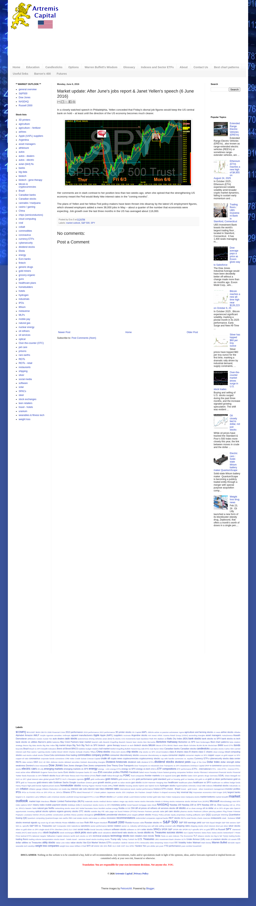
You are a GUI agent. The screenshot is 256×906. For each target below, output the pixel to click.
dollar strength (227, 762)
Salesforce (75, 826)
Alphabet (20, 735)
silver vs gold (21, 829)
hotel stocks (119, 785)
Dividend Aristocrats (116, 762)
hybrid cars (143, 786)
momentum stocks (90, 805)
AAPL (144, 732)
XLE (110, 846)
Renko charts (196, 818)
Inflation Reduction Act (51, 789)
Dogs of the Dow (199, 762)
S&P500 (23, 93)
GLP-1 (58, 779)
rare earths (24, 355)
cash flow (27, 752)
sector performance (98, 826)
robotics (71, 822)
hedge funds (235, 782)
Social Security (96, 829)
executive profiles (111, 772)
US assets (232, 839)
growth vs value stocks (121, 782)
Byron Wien (159, 749)
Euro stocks (69, 772)
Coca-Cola (49, 755)
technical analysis (101, 836)
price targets (132, 815)
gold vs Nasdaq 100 (189, 779)
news (73, 808)
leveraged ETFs (86, 797)
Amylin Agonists (47, 735)
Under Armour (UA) (195, 839)
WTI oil (90, 846)
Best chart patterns (226, 67)
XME (118, 846)
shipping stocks (196, 826)
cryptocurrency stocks (149, 758)
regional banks (162, 818)
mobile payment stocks (56, 805)
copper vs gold (221, 755)
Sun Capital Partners (192, 833)
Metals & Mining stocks (165, 801)
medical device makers (109, 801)
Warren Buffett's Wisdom (101, 67)
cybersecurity (26, 242)
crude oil (105, 758)
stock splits (92, 832)
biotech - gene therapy (30, 180)
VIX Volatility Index (183, 842)
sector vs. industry (129, 826)
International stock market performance (136, 789)
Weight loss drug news (234, 499)
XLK (114, 846)
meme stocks (140, 801)
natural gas (24, 323)
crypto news (116, 758)
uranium (23, 411)
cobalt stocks (37, 755)
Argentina (24, 140)
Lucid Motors (134, 797)
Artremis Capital (123, 873)
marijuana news (178, 797)
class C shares (205, 752)
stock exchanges (27, 399)
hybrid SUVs (154, 786)
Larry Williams (40, 797)
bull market (104, 748)
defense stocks (57, 762)
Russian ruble (138, 823)
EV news (93, 772)
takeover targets (39, 836)
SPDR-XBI (177, 829)
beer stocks (138, 742)
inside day (66, 789)
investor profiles (232, 789)
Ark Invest (152, 735)
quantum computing (36, 818)
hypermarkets (182, 786)
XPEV (131, 846)
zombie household (193, 846)
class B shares (191, 752)
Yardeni (138, 846)
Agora (181, 732)
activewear (173, 732)
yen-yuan (159, 846)
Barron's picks (45, 742)
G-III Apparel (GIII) (168, 776)
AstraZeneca (227, 735)
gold (87, 778)
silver (21, 375)
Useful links (20, 73)
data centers (27, 762)
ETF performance (184, 769)
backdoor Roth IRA (149, 739)
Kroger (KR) (222, 792)
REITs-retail (186, 818)
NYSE (127, 808)
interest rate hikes (96, 789)
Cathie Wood (56, 752)
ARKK (159, 735)
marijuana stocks (193, 797)
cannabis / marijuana (30, 203)
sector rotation (114, 826)
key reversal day (185, 792)
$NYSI (44, 732)
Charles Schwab (76, 752)
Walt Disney (206, 843)
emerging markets (53, 768)
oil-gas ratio (228, 808)
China (22, 210)
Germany (214, 776)
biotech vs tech (127, 745)
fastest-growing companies (174, 772)
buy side (141, 749)
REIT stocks (174, 818)
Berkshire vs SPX (186, 742)
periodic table (158, 811)
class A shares (176, 752)
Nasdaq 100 (175, 805)
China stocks (103, 751)
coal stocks (27, 755)
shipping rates (183, 826)
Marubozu (45, 801)
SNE (75, 829)
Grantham (81, 782)
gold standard (159, 779)
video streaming (156, 843)
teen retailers (25, 403)
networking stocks (62, 808)
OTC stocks (84, 811)
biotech (22, 176)
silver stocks (234, 826)
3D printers (24, 119)
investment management (214, 789)
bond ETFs (228, 745)
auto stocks (71, 738)
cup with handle (167, 758)
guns (21, 279)
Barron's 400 (42, 73)
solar (21, 387)
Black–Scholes (190, 745)
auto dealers (59, 738)
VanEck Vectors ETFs (130, 843)
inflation (24, 789)
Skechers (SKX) (62, 829)
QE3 (203, 815)
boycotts (19, 749)
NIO (77, 808)
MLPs (22, 315)
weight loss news (67, 846)
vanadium (116, 843)
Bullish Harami (131, 749)
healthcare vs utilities (220, 782)
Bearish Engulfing (110, 742)
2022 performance (107, 732)
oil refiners (24, 331)
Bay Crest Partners (69, 742)
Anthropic (66, 735)
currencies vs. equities (184, 758)
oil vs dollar (208, 808)
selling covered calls (167, 826)
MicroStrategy (226, 801)
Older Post (192, 332)
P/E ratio (105, 811)
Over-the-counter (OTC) (31, 343)
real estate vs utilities (97, 818)
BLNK (205, 745)
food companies (137, 776)
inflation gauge (35, 789)
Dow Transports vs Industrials (146, 766)
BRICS (74, 748)
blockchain (212, 745)
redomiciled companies (145, 818)
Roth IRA (88, 822)
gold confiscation (98, 779)
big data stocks (35, 745)
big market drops (64, 745)
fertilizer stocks (192, 772)
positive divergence (85, 815)
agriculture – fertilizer (30, 128)
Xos (127, 846)
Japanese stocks (114, 792)
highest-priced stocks (51, 786)
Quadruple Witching (219, 815)
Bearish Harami (125, 742)
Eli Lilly (41, 769)
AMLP (36, 735)
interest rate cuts (79, 789)
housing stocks (131, 786)
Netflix (51, 808)
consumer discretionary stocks (124, 755)
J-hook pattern (100, 792)
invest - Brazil (173, 789)
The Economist (186, 836)
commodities (25, 230)
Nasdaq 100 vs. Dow (212, 805)
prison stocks (144, 814)
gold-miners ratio (45, 782)
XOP (123, 846)
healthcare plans (27, 283)
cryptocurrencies (130, 758)
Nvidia (121, 808)
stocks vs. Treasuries (155, 832)
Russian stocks (152, 822)
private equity (170, 815)
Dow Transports (126, 765)
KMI (214, 792)
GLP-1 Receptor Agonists (73, 779)
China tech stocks (118, 752)
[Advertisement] (137, 32)
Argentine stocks (139, 735)
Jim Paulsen (140, 792)
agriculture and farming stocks (199, 732)
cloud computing (27, 219)
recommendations (125, 818)
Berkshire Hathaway (166, 742)
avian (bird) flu (26, 164)
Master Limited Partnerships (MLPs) (67, 801)
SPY (93, 223)
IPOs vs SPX (42, 792)
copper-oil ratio (22, 758)
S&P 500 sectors (229, 823)
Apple (96, 735)
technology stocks (119, 835)
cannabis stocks (217, 749)
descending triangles (96, 762)
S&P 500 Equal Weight (211, 823)
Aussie (39, 739)
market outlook (73, 223)
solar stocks (147, 829)
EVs (100, 772)
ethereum (35, 772)
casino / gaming (27, 207)
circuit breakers (162, 752)
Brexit (68, 748)
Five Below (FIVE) (88, 776)
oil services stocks (166, 808)
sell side (154, 826)
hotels (22, 291)
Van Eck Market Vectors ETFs (97, 842)
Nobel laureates (86, 808)
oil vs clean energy (194, 808)
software (23, 383)
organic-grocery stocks (67, 811)
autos (21, 152)
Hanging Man (161, 782)
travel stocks (91, 839)
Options (73, 67)
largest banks (233, 792)
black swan (178, 745)
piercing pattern (215, 811)
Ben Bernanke (149, 742)
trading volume (35, 839)
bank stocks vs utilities (26, 742)
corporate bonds (48, 758)
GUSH (145, 782)
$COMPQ (21, 732)
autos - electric (26, 160)
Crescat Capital (93, 758)
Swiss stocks (217, 833)
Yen (144, 846)
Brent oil (61, 748)
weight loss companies (47, 845)
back (138, 739)
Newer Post (64, 332)
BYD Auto (149, 749)
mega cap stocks (126, 801)
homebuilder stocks (70, 785)
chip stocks (132, 751)
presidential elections (117, 814)
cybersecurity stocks (219, 758)
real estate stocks (80, 818)
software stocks (118, 829)
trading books (234, 836)
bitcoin (151, 745)
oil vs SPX (218, 808)
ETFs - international (201, 769)
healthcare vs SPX (202, 782)
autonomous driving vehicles (90, 739)
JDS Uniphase (128, 792)
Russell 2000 (25, 105)
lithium (22, 307)
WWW (96, 846)
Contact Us (201, 67)
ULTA (183, 839)
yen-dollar (151, 846)
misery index (39, 805)
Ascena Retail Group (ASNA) (175, 735)
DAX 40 (42, 762)
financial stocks (225, 772)
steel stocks (32, 833)
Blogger (150, 888)
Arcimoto (127, 735)
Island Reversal (83, 792)
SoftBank (107, 829)
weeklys (31, 846)
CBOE (65, 752)
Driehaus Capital (197, 766)
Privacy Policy (158, 815)
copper (211, 755)
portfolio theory (70, 815)
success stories (175, 832)
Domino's (30, 765)
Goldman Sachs (61, 782)
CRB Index (69, 758)
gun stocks (136, 782)
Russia (128, 822)
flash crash (101, 775)
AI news (217, 732)
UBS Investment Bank (164, 839)
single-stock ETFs (46, 829)
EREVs (154, 769)
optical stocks (41, 811)
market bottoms (207, 797)
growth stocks (104, 782)
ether (28, 772)
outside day (96, 811)
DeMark (83, 762)
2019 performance (91, 732)
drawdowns (185, 766)
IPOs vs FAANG (29, 792)
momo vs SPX (105, 805)
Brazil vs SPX (35, 749)
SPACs (22, 391)
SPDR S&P (166, 829)
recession (111, 818)
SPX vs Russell (218, 829)
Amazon (29, 735)
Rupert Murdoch (100, 823)
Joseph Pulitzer (152, 792)
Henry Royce (21, 786)
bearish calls (97, 742)
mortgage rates (145, 805)
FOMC (126, 775)
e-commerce (216, 765)
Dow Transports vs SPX (170, 766)
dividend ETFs (147, 762)
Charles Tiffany (89, 752)
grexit (95, 782)
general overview (28, 89)
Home (16, 67)
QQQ (208, 814)
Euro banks (25, 259)
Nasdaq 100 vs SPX (191, 805)
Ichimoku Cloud (194, 786)
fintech (22, 263)
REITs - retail (25, 363)
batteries (56, 742)
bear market (85, 742)
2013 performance (74, 732)
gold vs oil (202, 779)
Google (72, 782)
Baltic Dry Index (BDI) (177, 738)
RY (161, 823)
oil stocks (181, 808)
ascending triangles (197, 735)
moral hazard (132, 805)
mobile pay (24, 319)
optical (22, 339)
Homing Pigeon (88, 786)
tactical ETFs (26, 836)
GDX (195, 776)
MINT (30, 805)
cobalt (22, 227)
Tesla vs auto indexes (170, 836)
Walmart (196, 842)
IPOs (21, 303)
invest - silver (197, 789)
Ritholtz (58, 823)
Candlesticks (53, 67)
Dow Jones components (94, 765)
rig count (41, 823)
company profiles (100, 755)
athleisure (24, 148)
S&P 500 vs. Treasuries (41, 826)
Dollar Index (213, 762)
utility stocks (48, 842)
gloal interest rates (35, 779)
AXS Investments (128, 739)
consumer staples (176, 755)
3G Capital (136, 732)
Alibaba (237, 732)
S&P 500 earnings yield (190, 822)
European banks (82, 772)
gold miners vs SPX (127, 779)
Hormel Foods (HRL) (104, 786)
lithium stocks (106, 797)
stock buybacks (51, 832)
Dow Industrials (41, 766)
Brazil (22, 190)
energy (22, 255)
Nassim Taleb (31, 808)
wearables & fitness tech (31, 415)
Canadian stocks (27, 198)
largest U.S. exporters (25, 797)
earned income (228, 766)
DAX (35, 762)
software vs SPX (134, 829)
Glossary (129, 67)
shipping (23, 371)
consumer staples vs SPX (196, 755)
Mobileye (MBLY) (75, 805)
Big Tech (76, 745)
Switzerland (228, 833)
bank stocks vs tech (231, 738)
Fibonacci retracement (209, 772)
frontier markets (152, 775)
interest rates (112, 789)
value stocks (76, 842)
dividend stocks (27, 247)
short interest (209, 826)
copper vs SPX (234, 755)
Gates (190, 776)
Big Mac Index (49, 745)
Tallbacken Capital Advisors (58, 836)
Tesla (157, 835)
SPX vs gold (204, 829)
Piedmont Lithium (200, 811)
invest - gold (186, 789)
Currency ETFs (201, 758)
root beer (80, 823)
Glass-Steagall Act (232, 776)
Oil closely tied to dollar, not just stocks (235, 422)
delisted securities (72, 762)
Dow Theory (112, 765)
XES (105, 846)
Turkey (124, 839)
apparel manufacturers (82, 735)
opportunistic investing (25, 811)
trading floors (22, 839)
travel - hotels (26, 407)
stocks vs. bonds (135, 832)
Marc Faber (166, 797)
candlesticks (203, 748)
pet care (23, 347)
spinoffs (195, 829)
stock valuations (104, 833)
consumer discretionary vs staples (153, 755)
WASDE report (234, 843)
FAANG (125, 772)
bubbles (82, 749)
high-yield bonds (34, 786)
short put (219, 826)
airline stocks (227, 732)
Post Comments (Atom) (83, 338)
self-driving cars (144, 826)
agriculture (24, 124)
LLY (114, 797)
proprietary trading (184, 815)
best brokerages (203, 742)
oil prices (142, 808)
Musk (154, 805)
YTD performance (172, 846)
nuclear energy (26, 327)
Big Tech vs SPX (89, 745)
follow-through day (115, 776)
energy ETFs (115, 769)
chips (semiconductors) (31, 215)
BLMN (199, 745)
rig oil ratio (50, 823)
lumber (143, 797)
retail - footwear (228, 818)
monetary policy (118, 805)
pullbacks (197, 815)
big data (23, 172)
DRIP (207, 766)
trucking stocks (103, 839)
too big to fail (216, 836)
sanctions (85, 826)
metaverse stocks (182, 801)
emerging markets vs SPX (76, 769)
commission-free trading (65, 755)
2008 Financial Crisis (56, 732)
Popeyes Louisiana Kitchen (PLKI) (30, 815)
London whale (123, 797)
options (52, 811)
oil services (24, 335)
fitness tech (75, 776)
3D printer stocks (123, 732)
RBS (71, 818)
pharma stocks (186, 811)
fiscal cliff (60, 776)
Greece (89, 782)
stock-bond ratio (119, 832)
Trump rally (115, 839)
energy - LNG (104, 769)
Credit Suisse (80, 758)
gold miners (25, 271)
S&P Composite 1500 (62, 826)
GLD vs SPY (21, 779)
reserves (206, 818)
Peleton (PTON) (130, 811)
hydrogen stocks (167, 785)
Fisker (67, 776)
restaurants (25, 367)
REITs (22, 359)
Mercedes (150, 801)
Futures (62, 73)
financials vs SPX (34, 776)
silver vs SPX (33, 829)
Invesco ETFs (160, 789)
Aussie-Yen (47, 739)
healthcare (173, 782)
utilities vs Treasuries (32, 842)
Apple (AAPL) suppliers (31, 136)
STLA (40, 833)
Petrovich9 (126, 888)
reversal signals (29, 822)
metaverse (24, 311)
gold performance (144, 779)
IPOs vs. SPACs (55, 792)
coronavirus (25, 235)
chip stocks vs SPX (147, 752)
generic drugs (26, 267)
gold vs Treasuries (28, 782)
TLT (195, 836)
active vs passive (161, 732)
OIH (133, 808)
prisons (22, 351)
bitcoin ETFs (161, 745)
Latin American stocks (56, 797)
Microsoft (214, 801)
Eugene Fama (47, 772)
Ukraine (177, 839)
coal (21, 222)
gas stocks (182, 775)
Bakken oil (162, 739)
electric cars (29, 768)
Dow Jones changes (73, 765)
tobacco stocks (204, 836)
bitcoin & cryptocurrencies (27, 185)
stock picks (80, 832)
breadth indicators (48, 749)
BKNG (170, 745)
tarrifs (72, 836)
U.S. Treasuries (146, 839)
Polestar (236, 811)
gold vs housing (173, 779)
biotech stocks (141, 745)
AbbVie (151, 732)
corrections (59, 758)
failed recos (144, 772)
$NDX (38, 732)
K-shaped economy (168, 792)
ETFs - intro (216, 769)
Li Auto (96, 797)
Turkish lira (132, 839)
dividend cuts (134, 762)
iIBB (204, 786)
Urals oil (208, 839)
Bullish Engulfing (117, 749)
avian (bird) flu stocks (112, 739)
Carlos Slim (229, 749)
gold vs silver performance (220, 779)
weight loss (24, 419)
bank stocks (194, 738)
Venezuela (144, 843)
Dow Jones (24, 97)
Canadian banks (27, 195)
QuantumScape (51, 818)
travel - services (78, 839)
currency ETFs (26, 239)
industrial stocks (220, 785)
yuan (183, 846)
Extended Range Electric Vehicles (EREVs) (235, 129)
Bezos (26, 745)
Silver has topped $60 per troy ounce (235, 340)
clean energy (218, 752)
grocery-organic (27, 275)
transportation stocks (50, 839)
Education (33, 67)
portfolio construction (54, 815)
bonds (237, 745)
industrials (24, 299)
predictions (100, 814)
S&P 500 (85, 223)
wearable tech (22, 846)
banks (22, 168)
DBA (48, 762)
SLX (70, 829)
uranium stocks (220, 839)
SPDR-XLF (187, 829)
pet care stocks (172, 811)
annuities (58, 735)
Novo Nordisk (99, 808)
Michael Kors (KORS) (200, 801)
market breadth (221, 797)
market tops (34, 801)
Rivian (65, 823)
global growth (49, 779)
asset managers (27, 144)
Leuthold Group (72, 797)
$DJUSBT (31, 732)
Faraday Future (156, 772)
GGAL (221, 775)
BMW (220, 745)
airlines (22, 131)
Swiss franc (206, 833)
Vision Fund (169, 843)
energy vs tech (143, 769)
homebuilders (26, 287)
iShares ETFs (69, 792)
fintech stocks (49, 775)
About (183, 67)
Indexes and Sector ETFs (157, 67)
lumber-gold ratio (154, 797)
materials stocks (92, 801)
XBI (101, 846)
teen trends (148, 836)
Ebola (22, 251)
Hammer (152, 782)
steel (21, 395)
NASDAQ (24, 101)
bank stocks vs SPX (211, 738)
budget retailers (92, 749)
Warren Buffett (219, 842)
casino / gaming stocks (40, 752)
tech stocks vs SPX (84, 836)
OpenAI (237, 808)
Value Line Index (63, 843)
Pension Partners (144, 811)
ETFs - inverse (228, 769)
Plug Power (228, 811)
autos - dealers (26, 156)
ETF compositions (166, 768)
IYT (91, 792)
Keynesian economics (202, 792)
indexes (209, 786)
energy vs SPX (129, 769)
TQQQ (225, 836)
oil (136, 808)
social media (25, 379)
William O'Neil (80, 846)
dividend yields (183, 762)
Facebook (133, 772)
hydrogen (24, 295)
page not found (115, 811)
